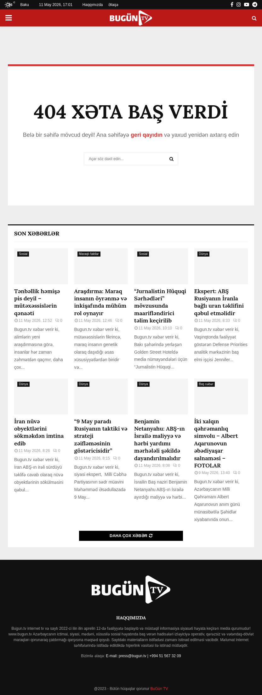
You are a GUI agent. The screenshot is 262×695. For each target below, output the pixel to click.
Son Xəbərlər (36, 233)
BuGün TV (158, 688)
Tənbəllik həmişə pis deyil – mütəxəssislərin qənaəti (37, 302)
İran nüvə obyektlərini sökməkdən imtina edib (39, 432)
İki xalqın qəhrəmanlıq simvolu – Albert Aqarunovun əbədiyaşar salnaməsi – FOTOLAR (216, 443)
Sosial (23, 254)
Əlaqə (113, 5)
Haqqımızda (93, 5)
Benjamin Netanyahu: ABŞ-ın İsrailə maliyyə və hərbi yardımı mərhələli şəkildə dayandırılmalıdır (159, 440)
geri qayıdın (146, 135)
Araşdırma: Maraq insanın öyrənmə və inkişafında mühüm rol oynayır (100, 302)
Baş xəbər (206, 384)
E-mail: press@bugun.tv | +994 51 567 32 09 (143, 656)
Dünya (203, 254)
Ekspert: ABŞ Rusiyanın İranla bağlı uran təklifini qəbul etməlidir (219, 302)
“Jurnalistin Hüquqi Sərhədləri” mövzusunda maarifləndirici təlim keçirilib (160, 305)
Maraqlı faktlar (89, 254)
